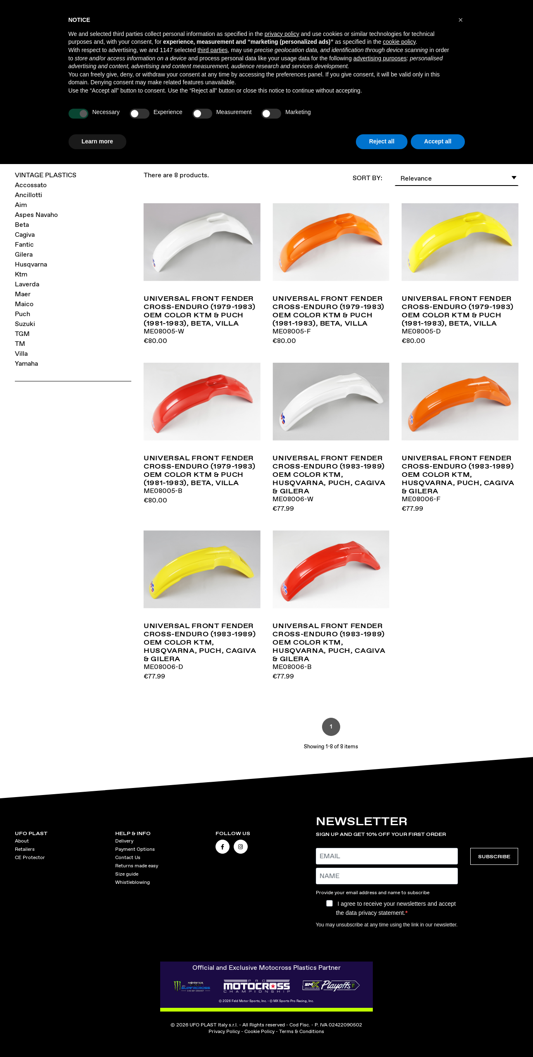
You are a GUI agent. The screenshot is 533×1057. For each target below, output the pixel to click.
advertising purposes (380, 58)
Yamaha (26, 363)
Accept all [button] (437, 141)
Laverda (27, 284)
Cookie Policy (259, 1031)
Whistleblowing (132, 882)
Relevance (458, 177)
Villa (21, 353)
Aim (21, 204)
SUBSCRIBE (494, 856)
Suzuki (25, 323)
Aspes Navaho (36, 214)
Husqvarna (31, 264)
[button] (460, 19)
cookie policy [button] (399, 41)
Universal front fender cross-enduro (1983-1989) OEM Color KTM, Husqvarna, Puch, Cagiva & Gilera (328, 474)
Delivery (124, 841)
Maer (23, 294)
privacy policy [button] (282, 34)
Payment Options (135, 849)
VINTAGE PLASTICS (45, 175)
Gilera (24, 254)
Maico (24, 304)
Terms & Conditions (301, 1031)
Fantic (24, 244)
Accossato (31, 185)
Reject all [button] (381, 141)
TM (20, 343)
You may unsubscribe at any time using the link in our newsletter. (387, 925)
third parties (212, 50)
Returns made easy (136, 865)
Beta (22, 224)
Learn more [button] (97, 141)
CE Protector (30, 857)
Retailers (25, 849)
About (22, 841)
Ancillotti (28, 194)
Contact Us (127, 857)
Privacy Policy (224, 1031)
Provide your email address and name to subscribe (372, 892)
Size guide (126, 874)
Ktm (21, 274)
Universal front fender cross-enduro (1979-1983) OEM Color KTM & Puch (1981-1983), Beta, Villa (199, 311)
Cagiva (25, 234)
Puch (22, 313)
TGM (22, 333)
